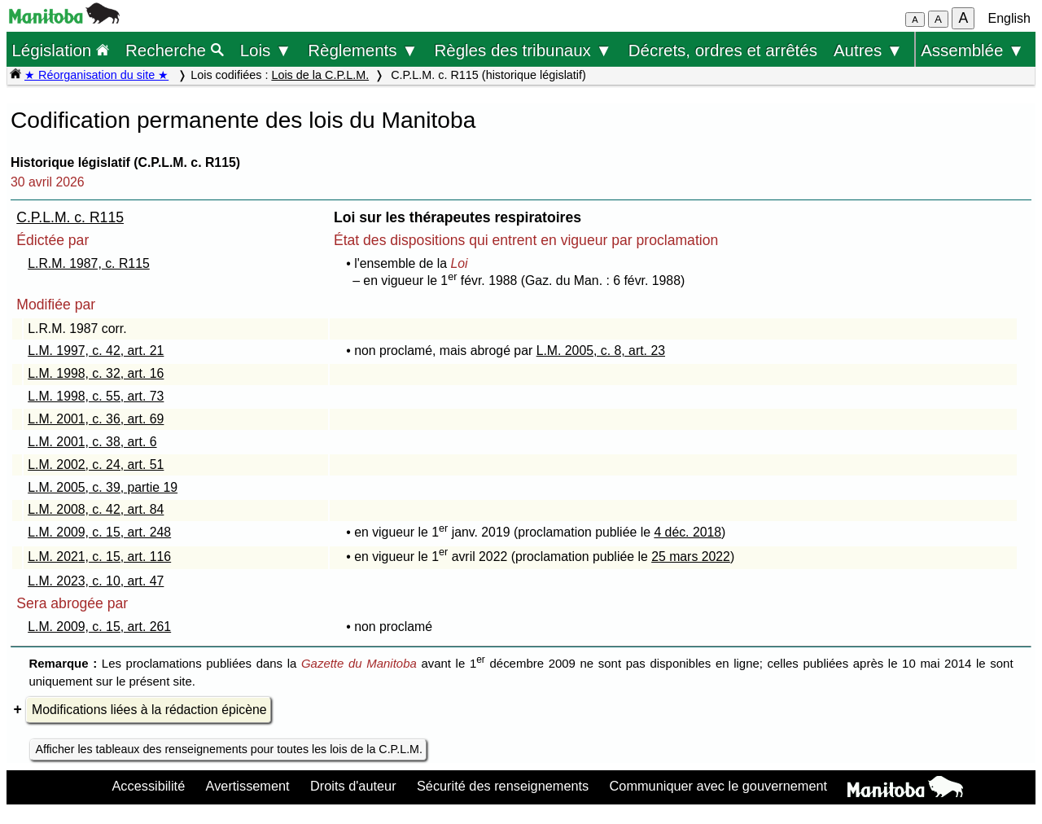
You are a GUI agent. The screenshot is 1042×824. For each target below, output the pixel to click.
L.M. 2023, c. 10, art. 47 (96, 581)
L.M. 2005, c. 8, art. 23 (600, 350)
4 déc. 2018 (687, 532)
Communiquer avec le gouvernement (718, 785)
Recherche (174, 50)
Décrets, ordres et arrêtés (722, 50)
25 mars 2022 (690, 556)
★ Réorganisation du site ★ (96, 74)
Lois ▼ (266, 50)
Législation (60, 50)
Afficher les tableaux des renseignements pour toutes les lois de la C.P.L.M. (228, 749)
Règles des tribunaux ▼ (523, 50)
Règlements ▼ (363, 50)
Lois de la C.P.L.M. (320, 74)
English (1009, 18)
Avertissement (248, 785)
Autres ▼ (868, 50)
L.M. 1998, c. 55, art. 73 (96, 396)
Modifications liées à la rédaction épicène (149, 710)
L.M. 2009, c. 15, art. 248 (99, 532)
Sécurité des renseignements (503, 785)
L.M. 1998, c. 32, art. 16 (96, 373)
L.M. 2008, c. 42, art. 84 (96, 509)
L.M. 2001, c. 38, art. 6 (92, 442)
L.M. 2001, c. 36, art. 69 (96, 419)
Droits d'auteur (353, 785)
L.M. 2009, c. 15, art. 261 (99, 626)
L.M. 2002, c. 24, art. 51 (96, 464)
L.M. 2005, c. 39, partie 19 (102, 487)
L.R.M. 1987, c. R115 (89, 263)
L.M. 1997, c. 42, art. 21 (96, 350)
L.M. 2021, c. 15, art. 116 (99, 556)
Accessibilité (148, 785)
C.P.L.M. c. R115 (70, 217)
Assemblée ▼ (972, 50)
